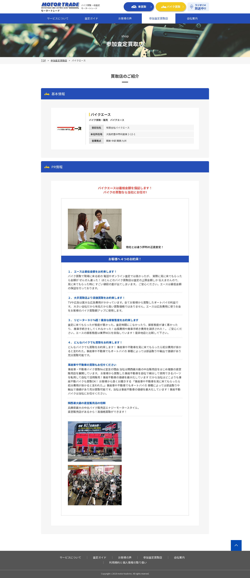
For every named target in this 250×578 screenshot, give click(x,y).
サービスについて (58, 18)
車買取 (138, 7)
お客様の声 (125, 18)
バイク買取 (170, 7)
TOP (43, 60)
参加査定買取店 (158, 18)
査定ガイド (91, 18)
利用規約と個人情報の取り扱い (128, 562)
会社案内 (192, 18)
